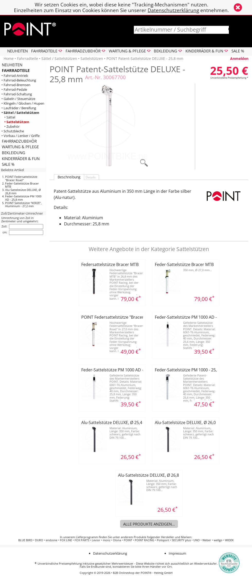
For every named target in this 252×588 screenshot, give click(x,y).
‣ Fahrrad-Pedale (14, 89)
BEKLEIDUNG (13, 152)
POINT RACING (144, 540)
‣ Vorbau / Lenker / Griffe (21, 136)
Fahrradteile (27, 58)
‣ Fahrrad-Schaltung (17, 94)
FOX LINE (66, 540)
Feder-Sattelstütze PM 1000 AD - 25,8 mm (23, 197)
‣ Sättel (9, 117)
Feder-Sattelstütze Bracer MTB (22, 185)
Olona (117, 540)
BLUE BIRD (25, 540)
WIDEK (229, 540)
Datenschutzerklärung (173, 10)
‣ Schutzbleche (13, 131)
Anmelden (239, 58)
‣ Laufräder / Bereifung (19, 108)
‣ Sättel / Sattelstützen (20, 113)
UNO (196, 540)
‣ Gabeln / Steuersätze (18, 99)
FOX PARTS (82, 540)
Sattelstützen (91, 58)
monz (106, 540)
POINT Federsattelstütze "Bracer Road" (21, 178)
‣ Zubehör (12, 126)
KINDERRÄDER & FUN (21, 158)
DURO (39, 540)
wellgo (218, 540)
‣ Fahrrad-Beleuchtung (19, 80)
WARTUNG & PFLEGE (20, 146)
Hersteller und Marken (176, 537)
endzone (51, 540)
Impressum (177, 553)
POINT (128, 540)
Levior (96, 540)
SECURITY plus (181, 540)
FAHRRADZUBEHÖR (19, 141)
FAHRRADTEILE (16, 70)
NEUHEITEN (17, 50)
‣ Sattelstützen (16, 122)
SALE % (237, 50)
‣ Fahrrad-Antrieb (15, 76)
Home (9, 58)
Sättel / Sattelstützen (59, 58)
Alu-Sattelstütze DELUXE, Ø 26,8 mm (23, 191)
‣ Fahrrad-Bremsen (16, 85)
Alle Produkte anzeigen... (149, 524)
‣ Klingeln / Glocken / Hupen (23, 103)
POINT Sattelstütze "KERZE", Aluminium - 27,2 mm (23, 204)
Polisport (163, 540)
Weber (206, 540)
